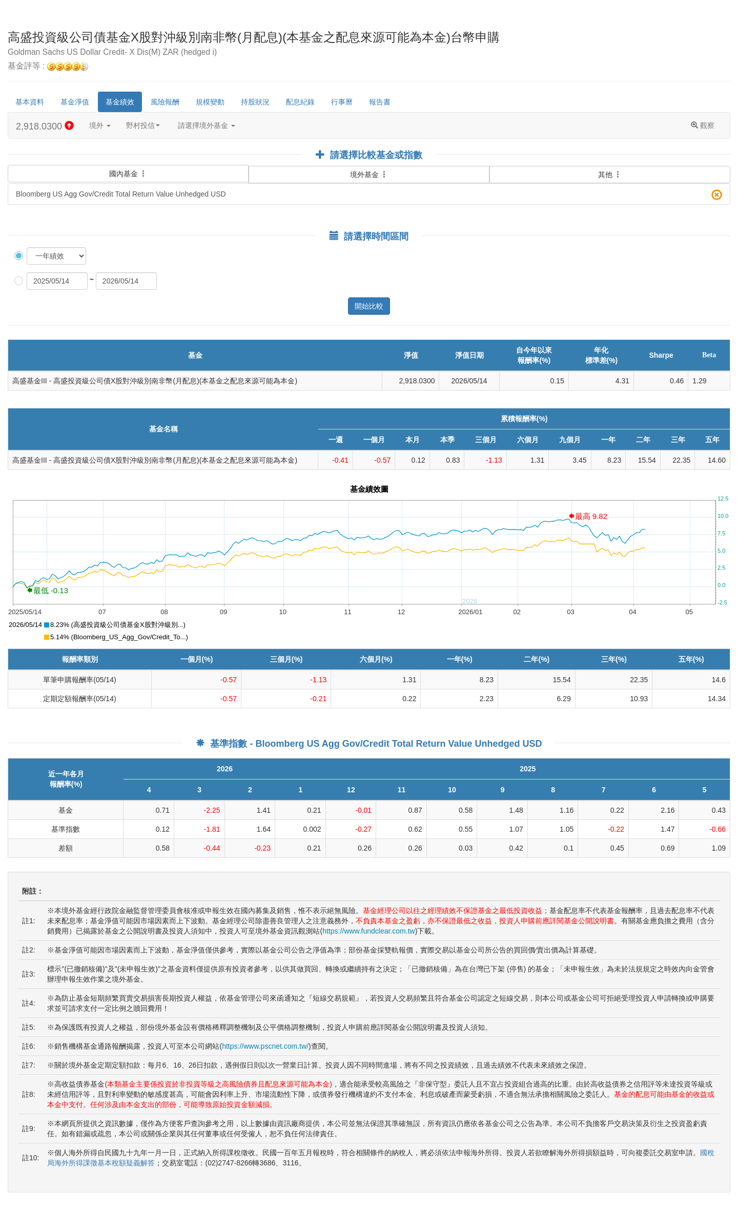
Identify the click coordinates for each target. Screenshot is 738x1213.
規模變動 (210, 102)
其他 (610, 174)
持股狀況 (255, 102)
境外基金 (369, 174)
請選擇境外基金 (206, 125)
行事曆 (342, 102)
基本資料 (29, 102)
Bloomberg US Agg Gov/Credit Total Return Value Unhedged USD (369, 194)
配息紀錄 (300, 102)
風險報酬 (165, 102)
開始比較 (369, 306)
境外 (100, 125)
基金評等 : (48, 66)
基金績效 (120, 102)
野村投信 (143, 125)
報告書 (380, 102)
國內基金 (128, 169)
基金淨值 (74, 102)
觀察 (702, 125)
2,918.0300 (45, 126)
